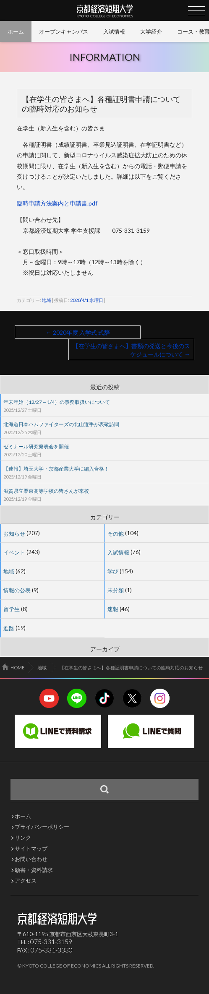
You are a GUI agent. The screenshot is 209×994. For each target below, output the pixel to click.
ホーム (16, 31)
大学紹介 (151, 31)
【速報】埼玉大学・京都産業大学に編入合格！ (56, 469)
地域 (46, 300)
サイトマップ (31, 849)
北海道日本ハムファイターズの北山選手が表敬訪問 (61, 424)
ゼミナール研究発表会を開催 (36, 446)
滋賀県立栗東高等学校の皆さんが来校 (46, 491)
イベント (14, 552)
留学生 (11, 609)
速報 (112, 609)
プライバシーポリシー (42, 827)
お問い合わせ (31, 859)
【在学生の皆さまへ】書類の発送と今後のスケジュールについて (131, 350)
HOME (17, 667)
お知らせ (14, 533)
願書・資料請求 (34, 870)
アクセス (26, 880)
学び (112, 571)
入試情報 (114, 31)
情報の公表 (17, 590)
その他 (115, 533)
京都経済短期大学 (104, 11)
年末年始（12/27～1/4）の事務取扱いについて (56, 402)
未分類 (115, 590)
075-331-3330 (52, 950)
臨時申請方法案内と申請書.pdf (57, 203)
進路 (8, 628)
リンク (23, 838)
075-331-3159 (51, 941)
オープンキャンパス (63, 31)
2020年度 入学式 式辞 (78, 332)
